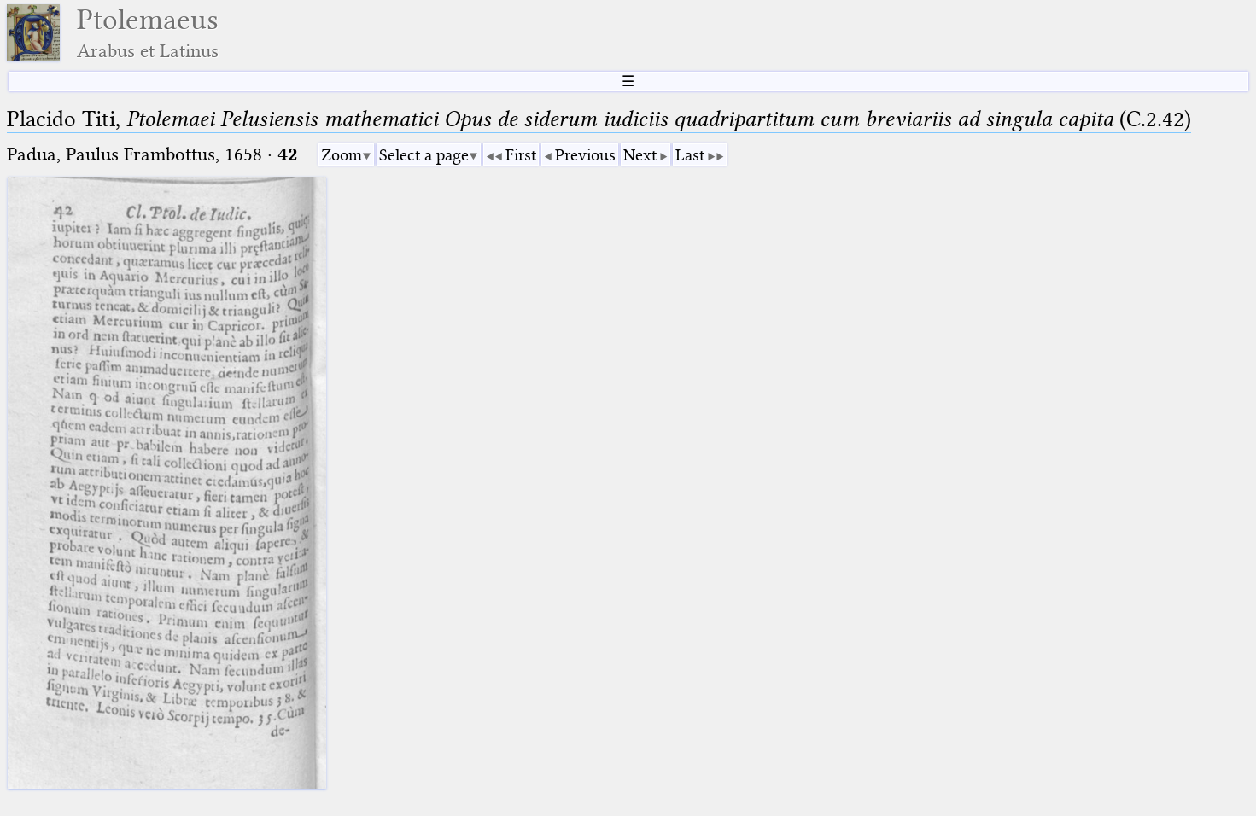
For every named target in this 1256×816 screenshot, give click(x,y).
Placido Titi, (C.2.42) (599, 119)
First (520, 155)
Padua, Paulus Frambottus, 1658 (134, 154)
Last (689, 155)
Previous (585, 155)
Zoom (341, 155)
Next (640, 155)
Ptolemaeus (148, 32)
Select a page (424, 155)
